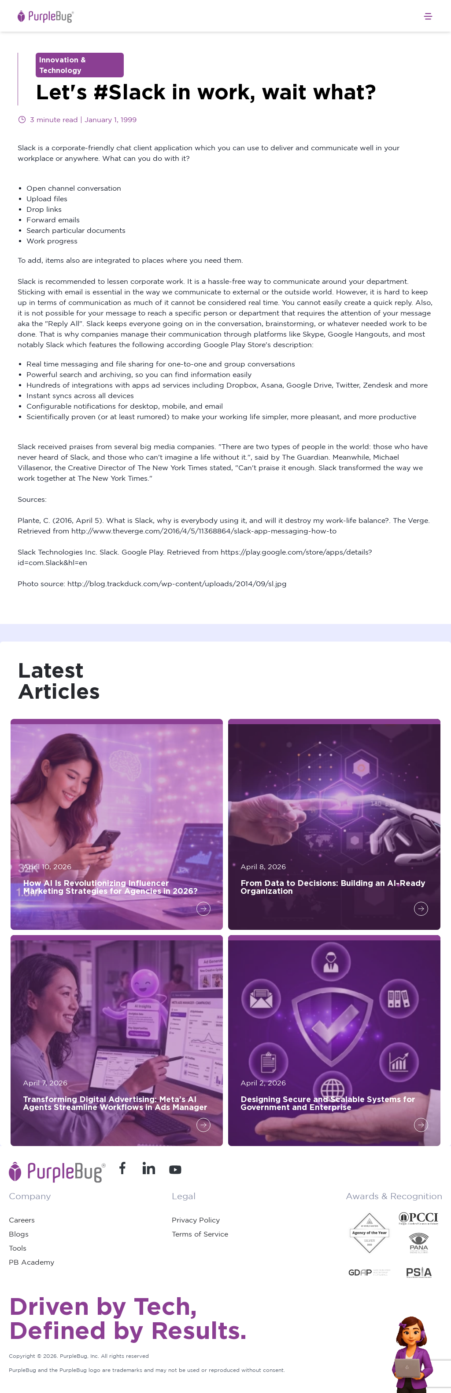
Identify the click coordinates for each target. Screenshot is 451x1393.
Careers (22, 1220)
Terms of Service (200, 1234)
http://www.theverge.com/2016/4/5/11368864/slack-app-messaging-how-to (203, 531)
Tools (17, 1248)
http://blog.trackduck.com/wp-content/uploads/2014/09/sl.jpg (177, 584)
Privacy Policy (196, 1220)
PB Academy (31, 1262)
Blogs (19, 1234)
